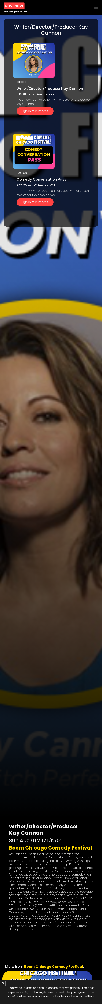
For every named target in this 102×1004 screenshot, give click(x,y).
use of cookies (16, 996)
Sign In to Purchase (35, 111)
